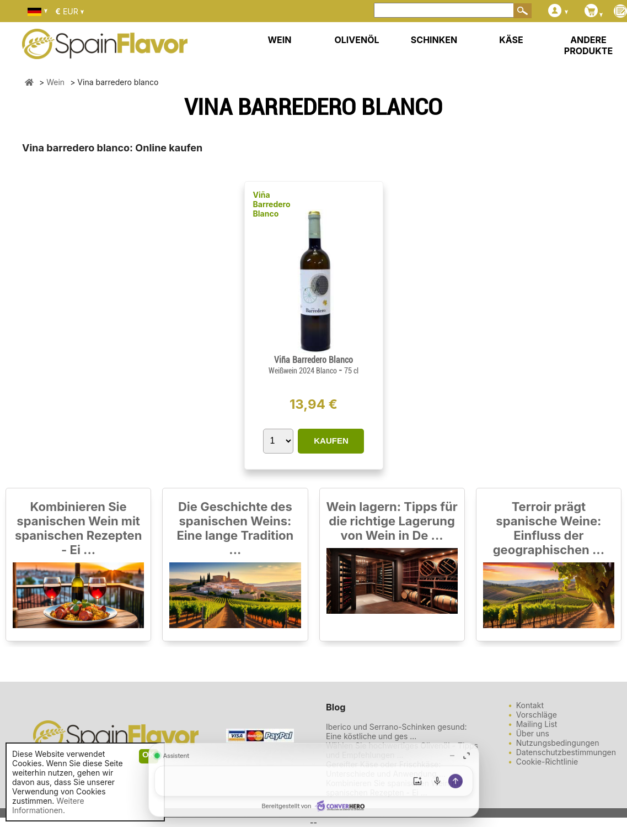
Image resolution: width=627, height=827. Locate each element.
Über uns (532, 733)
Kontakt (530, 705)
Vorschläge (536, 714)
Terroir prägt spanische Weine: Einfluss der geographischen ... (548, 528)
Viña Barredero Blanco (272, 204)
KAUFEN (331, 440)
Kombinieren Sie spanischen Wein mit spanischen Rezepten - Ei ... (78, 528)
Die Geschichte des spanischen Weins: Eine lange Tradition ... (234, 528)
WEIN (279, 39)
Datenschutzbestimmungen (566, 752)
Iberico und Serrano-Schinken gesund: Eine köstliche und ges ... (396, 731)
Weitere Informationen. (48, 805)
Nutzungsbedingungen (557, 742)
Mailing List (537, 724)
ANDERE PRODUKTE (588, 45)
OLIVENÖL (356, 39)
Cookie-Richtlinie (547, 761)
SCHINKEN (434, 39)
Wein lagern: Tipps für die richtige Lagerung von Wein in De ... (392, 520)
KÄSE (511, 39)
